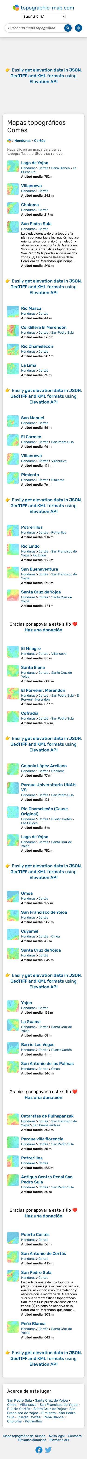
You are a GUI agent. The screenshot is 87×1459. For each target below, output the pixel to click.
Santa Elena (33, 667)
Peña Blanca (60, 168)
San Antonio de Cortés (43, 1253)
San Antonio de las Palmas (47, 1063)
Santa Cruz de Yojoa (41, 592)
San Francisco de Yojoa (44, 912)
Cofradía (29, 713)
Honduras (28, 168)
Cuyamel (29, 931)
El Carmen (31, 436)
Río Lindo (30, 546)
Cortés (43, 168)
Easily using (46, 75)
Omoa (27, 893)
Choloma (30, 204)
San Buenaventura (39, 569)
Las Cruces (29, 823)
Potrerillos (32, 527)
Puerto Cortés (61, 819)
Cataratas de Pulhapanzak (47, 1116)
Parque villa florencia (42, 1139)
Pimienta (30, 474)
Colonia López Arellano (44, 765)
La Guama (31, 1021)
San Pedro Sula (36, 223)
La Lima (28, 365)
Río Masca (31, 308)
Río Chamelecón (37, 346)
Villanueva (31, 185)
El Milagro (31, 648)
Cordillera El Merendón (44, 327)
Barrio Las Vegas (38, 1044)
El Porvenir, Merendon (43, 690)
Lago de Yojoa (34, 162)
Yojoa (26, 1002)
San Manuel (32, 417)
